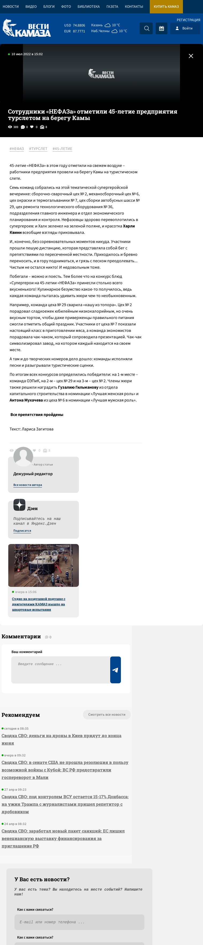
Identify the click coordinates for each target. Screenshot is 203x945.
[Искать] (147, 28)
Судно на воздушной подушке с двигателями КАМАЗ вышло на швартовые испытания (154, 274)
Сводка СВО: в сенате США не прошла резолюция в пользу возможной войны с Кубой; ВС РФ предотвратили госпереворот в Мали (41, 731)
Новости (11, 6)
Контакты (134, 6)
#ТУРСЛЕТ (42, 149)
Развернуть (101, 909)
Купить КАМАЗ (166, 6)
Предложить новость (150, 689)
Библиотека (89, 6)
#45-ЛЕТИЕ (66, 149)
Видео (31, 6)
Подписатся (138, 201)
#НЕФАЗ (20, 149)
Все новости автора (143, 155)
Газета (112, 6)
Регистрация (188, 20)
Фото (66, 6)
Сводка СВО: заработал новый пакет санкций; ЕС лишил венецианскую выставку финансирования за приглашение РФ (39, 814)
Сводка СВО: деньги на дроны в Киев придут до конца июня (40, 696)
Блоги (49, 6)
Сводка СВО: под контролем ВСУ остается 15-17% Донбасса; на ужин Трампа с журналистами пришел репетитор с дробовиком (37, 772)
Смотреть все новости (58, 671)
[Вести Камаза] (27, 28)
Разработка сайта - (182, 930)
